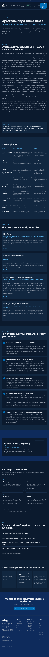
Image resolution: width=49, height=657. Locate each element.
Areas (18, 5)
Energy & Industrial (31, 621)
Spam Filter (18, 650)
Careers (40, 627)
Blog (39, 630)
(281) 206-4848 (33, 0)
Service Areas (41, 632)
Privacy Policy (4, 652)
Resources (41, 634)
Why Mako (34, 5)
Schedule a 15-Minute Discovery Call (43, 5)
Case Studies (41, 628)
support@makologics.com (7, 640)
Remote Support (12, 650)
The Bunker (23, 5)
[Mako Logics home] (3, 5)
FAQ (39, 636)
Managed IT (18, 621)
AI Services (18, 628)
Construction (29, 628)
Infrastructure (18, 627)
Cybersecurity (19, 623)
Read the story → (39, 441)
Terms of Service (11, 652)
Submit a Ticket (4, 650)
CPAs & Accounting (31, 630)
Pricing (28, 5)
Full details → (6, 248)
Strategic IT (18, 625)
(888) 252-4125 (44, 0)
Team (40, 625)
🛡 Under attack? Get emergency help (19, 0)
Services (7, 5)
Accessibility (18, 652)
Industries (13, 5)
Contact (40, 640)
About (38, 5)
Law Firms (29, 632)
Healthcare (29, 623)
